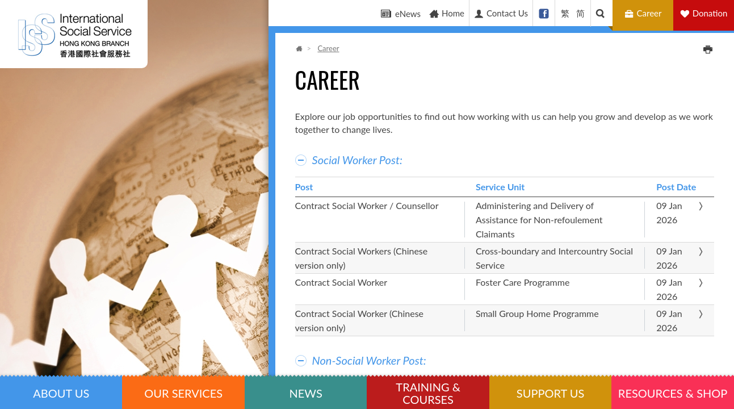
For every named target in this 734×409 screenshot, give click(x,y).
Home (446, 13)
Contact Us (500, 13)
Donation (710, 13)
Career (644, 13)
